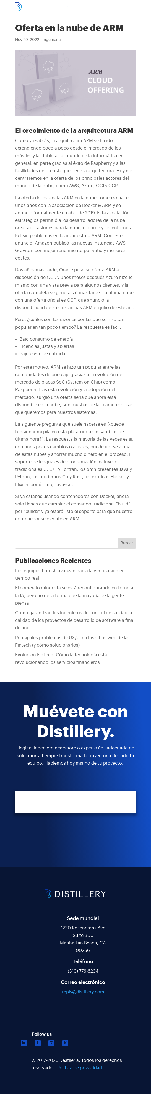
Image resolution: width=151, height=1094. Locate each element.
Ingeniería (52, 40)
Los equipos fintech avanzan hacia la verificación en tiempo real (70, 575)
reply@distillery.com (83, 992)
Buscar (127, 543)
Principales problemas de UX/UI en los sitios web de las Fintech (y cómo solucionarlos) (72, 642)
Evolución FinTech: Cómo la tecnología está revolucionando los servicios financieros (61, 659)
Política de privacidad (79, 1068)
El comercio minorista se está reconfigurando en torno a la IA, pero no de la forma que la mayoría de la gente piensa (74, 595)
